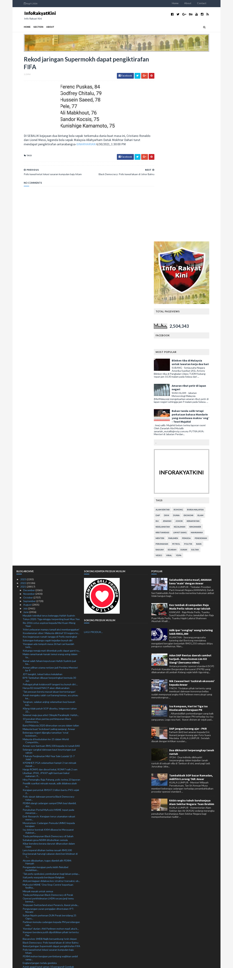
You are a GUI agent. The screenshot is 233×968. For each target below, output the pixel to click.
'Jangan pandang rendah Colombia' (42, 863)
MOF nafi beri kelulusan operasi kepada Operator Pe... (50, 901)
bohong (185, 323)
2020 (23, 945)
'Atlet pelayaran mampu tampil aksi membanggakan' (51, 443)
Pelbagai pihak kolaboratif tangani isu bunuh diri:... (50, 498)
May (25, 927)
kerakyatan (200, 335)
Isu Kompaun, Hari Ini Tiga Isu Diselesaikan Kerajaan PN (188, 521)
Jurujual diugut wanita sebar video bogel (45, 822)
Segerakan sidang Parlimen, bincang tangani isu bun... (49, 841)
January (27, 941)
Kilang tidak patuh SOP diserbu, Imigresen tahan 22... (50, 524)
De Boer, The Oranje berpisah (39, 881)
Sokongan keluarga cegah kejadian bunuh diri (47, 454)
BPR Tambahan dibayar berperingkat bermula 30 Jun (49, 493)
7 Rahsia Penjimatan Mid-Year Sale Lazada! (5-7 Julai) (49, 571)
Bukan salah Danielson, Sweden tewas (44, 808)
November (29, 407)
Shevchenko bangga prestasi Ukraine (43, 784)
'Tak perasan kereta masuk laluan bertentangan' (49, 505)
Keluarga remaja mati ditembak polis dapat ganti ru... (51, 464)
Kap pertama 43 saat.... (35, 874)
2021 (23, 400)
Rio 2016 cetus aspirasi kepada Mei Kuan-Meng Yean (49, 438)
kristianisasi (170, 346)
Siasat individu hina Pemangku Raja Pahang (46, 909)
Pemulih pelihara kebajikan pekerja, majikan (46, 923)
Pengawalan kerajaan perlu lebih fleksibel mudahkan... (45, 682)
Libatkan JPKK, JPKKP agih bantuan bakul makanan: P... (46, 588)
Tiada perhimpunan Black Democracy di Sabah (48, 650)
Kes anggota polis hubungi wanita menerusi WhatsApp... (47, 894)
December (29, 403)
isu (164, 335)
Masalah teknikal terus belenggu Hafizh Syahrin (49, 429)
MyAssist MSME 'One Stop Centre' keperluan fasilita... (48, 700)
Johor (186, 335)
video (166, 369)
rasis (206, 357)
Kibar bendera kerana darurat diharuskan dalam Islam (49, 659)
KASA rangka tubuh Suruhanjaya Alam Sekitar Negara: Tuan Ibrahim (191, 616)
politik (195, 357)
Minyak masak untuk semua (38, 705)
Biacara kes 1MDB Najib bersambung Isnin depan (50, 752)
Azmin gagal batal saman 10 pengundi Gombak (48, 780)
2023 (23, 393)
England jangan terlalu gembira (40, 776)
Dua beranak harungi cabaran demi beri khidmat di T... (50, 669)
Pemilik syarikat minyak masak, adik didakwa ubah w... (50, 599)
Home (182, 3)
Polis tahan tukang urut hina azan (41, 794)
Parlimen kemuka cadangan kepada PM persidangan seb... (51, 737)
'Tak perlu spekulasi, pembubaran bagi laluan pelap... (51, 687)
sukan (191, 363)
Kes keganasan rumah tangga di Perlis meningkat (50, 450)
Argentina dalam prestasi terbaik (41, 867)
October (28, 411)
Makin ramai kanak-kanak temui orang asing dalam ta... (50, 470)
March (27, 934)
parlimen (180, 352)
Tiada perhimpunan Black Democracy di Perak (48, 708)
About (195, 3)
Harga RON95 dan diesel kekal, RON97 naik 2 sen (50, 583)
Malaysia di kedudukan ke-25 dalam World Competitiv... (46, 554)
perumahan (169, 357)
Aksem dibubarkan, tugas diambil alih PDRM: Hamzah (47, 676)
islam (208, 329)
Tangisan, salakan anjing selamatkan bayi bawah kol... (49, 517)
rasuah (167, 363)
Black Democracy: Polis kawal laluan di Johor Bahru (50, 756)
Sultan (202, 363)
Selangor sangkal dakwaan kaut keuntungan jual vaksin (49, 565)
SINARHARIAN (86, 145)
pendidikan (208, 352)
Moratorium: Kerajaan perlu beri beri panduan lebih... (48, 789)
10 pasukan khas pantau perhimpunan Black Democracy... (47, 534)
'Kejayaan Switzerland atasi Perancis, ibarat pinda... (51, 719)
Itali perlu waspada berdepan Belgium (43, 691)
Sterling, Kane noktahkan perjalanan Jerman (47, 878)
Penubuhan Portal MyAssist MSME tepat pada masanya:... (48, 625)
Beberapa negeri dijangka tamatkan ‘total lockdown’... (45, 548)
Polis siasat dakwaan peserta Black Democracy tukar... (48, 612)
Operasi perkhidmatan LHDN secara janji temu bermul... (48, 714)
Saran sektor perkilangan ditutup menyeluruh (48, 852)
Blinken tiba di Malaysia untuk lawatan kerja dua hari (197, 176)
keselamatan (170, 340)
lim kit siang (187, 346)
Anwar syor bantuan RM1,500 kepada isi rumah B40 (51, 559)
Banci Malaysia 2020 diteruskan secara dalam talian (51, 539)
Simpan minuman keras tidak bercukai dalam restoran (47, 803)
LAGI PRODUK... (93, 445)
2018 (23, 952)
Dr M (173, 329)
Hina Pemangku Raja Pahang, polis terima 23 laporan (51, 593)
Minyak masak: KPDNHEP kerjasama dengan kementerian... (47, 827)
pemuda (193, 352)
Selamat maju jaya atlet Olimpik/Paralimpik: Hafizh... (51, 528)
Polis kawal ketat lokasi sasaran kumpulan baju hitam (48, 765)
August (27, 418)
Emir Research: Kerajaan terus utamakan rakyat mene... (49, 632)
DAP (165, 329)
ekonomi (196, 329)
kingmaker (202, 340)
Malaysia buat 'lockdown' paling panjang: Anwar (49, 542)
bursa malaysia (202, 323)
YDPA (186, 369)
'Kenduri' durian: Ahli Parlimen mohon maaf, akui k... (51, 742)
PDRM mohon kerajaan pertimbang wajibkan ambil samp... (50, 772)
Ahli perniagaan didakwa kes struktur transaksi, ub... (51, 694)
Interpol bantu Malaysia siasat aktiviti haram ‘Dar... (50, 885)
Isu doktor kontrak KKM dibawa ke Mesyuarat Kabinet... (48, 645)
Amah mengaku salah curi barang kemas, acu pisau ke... (50, 510)
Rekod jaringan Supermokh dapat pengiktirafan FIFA (51, 759)
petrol (183, 357)
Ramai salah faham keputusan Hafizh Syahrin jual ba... (49, 476)
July (25, 422)
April (26, 930)
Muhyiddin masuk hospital (37, 832)
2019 (23, 948)
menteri (167, 352)
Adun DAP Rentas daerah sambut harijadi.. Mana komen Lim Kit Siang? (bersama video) (190, 472)
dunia (183, 329)
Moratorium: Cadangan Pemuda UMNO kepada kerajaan (49, 638)
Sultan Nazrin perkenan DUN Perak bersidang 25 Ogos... (49, 731)
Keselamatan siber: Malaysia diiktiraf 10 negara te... (51, 446)
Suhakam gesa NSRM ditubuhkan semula (45, 653)
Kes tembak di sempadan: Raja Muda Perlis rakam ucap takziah (189, 420)
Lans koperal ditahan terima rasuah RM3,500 (47, 663)
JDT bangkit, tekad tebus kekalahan (42, 487)
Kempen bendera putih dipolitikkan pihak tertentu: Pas (51, 747)
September (29, 414)
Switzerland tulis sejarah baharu (40, 889)
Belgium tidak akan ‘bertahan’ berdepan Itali (47, 811)
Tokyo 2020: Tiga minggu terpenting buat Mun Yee (51, 433)
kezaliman (187, 340)
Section (31, 27)
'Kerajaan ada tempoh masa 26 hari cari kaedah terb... (48, 459)
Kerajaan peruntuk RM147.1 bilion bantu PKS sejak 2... (51, 605)
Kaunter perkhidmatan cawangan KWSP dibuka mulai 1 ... (49, 817)
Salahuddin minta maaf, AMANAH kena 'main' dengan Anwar (190, 395)
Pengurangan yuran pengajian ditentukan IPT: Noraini (48, 724)
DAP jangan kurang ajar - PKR (188, 542)
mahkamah (204, 346)
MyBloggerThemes (83, 963)
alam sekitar (170, 323)
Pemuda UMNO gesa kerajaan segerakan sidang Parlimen (49, 915)
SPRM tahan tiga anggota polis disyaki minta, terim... (51, 919)
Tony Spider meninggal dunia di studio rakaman (49, 860)
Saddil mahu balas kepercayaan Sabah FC (45, 856)
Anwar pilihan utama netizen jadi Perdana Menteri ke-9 (50, 483)
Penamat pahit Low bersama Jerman (43, 797)
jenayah (174, 335)
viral (176, 369)
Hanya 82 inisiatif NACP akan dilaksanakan (46, 501)
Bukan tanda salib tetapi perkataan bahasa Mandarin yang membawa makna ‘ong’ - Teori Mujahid (198, 230)
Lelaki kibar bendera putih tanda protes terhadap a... (51, 836)
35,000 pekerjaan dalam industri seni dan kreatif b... (51, 906)
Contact (209, 3)
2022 (23, 396)
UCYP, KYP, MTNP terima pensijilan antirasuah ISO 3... (51, 848)
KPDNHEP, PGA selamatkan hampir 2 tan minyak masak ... (49, 578)
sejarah (179, 363)
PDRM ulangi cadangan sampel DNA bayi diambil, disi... (49, 618)
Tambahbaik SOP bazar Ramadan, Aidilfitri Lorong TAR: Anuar (191, 591)
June (26, 425)
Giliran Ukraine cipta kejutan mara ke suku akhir (49, 871)
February (28, 938)
